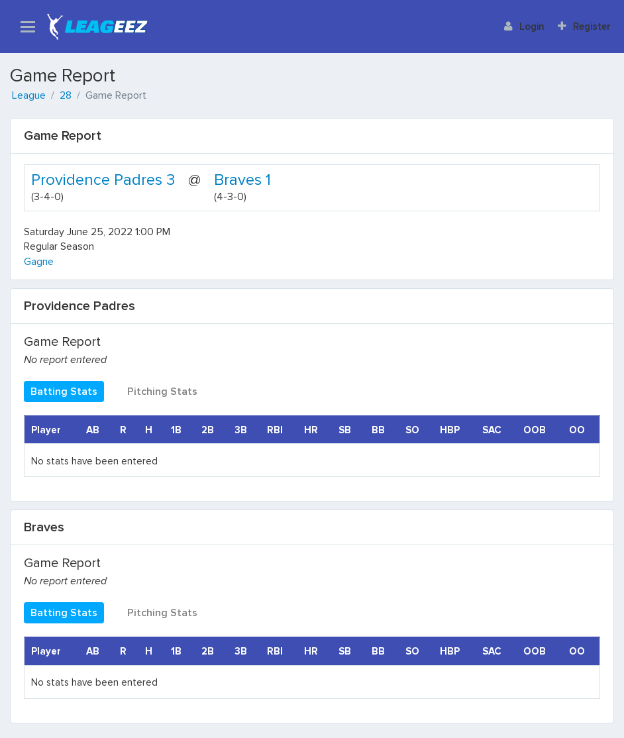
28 (66, 95)
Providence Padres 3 (103, 179)
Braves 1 (242, 179)
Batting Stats (63, 391)
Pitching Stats (162, 391)
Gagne (39, 261)
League (29, 95)
